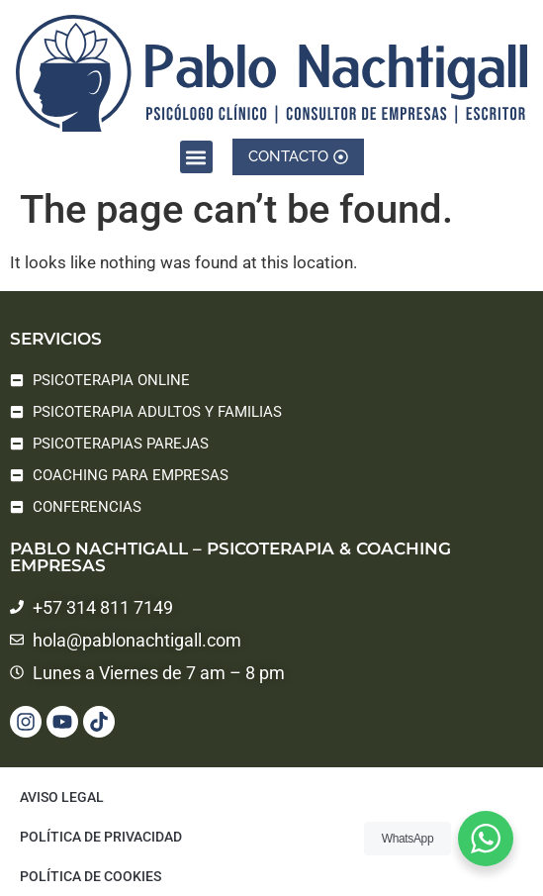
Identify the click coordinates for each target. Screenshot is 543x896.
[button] (196, 154)
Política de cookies (90, 876)
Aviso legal (62, 797)
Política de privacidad (101, 837)
